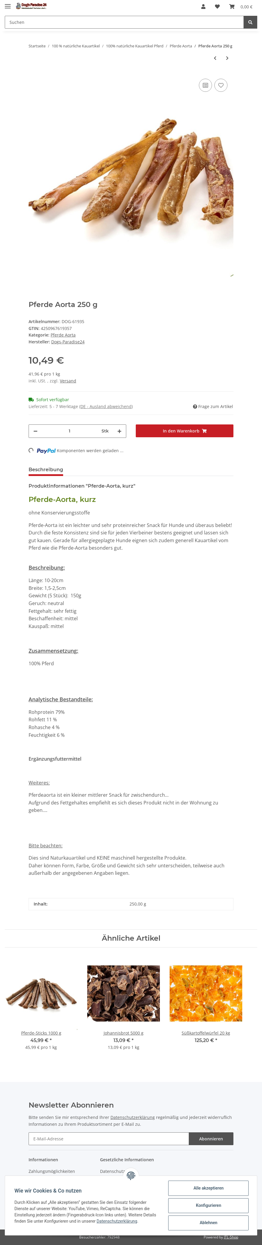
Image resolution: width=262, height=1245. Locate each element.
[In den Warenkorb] (184, 430)
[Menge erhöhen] (119, 431)
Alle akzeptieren (208, 1188)
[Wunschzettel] (217, 7)
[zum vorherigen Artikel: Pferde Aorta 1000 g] (215, 58)
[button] (203, 7)
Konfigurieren (208, 1205)
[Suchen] (124, 22)
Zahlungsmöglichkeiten (52, 1171)
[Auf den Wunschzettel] (220, 85)
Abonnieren (211, 1139)
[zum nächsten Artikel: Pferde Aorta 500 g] (227, 58)
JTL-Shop (231, 1237)
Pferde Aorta (63, 335)
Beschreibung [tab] (46, 469)
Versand (68, 381)
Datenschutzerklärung (132, 1117)
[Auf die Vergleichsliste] (205, 85)
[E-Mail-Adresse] (109, 1138)
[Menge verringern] (35, 431)
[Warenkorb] (240, 7)
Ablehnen (208, 1222)
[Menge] (69, 431)
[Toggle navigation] (8, 3)
